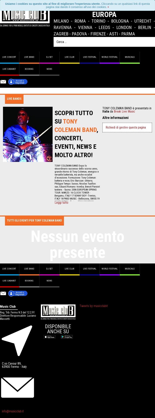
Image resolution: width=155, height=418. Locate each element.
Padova (79, 33)
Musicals (129, 57)
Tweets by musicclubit (93, 306)
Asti (113, 33)
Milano (61, 21)
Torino (98, 21)
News (49, 69)
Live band (29, 57)
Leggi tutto (61, 202)
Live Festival (89, 57)
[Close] (108, 7)
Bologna (120, 21)
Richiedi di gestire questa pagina (126, 127)
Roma (80, 21)
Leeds (104, 27)
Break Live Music (124, 111)
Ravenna (63, 27)
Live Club (69, 57)
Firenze (98, 33)
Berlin (144, 27)
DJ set (49, 57)
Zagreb (61, 33)
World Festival (110, 57)
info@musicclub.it (13, 411)
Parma (128, 33)
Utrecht (142, 21)
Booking (29, 69)
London (124, 27)
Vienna (85, 27)
